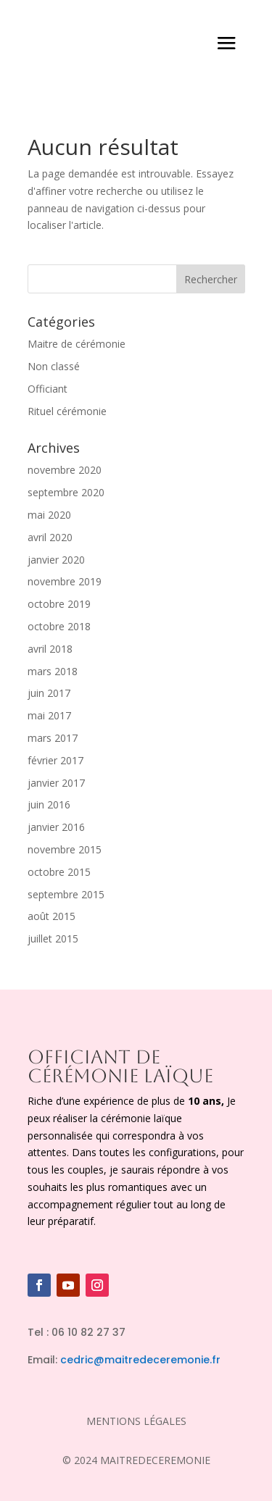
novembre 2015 (65, 849)
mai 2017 (49, 715)
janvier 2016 (56, 827)
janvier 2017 (56, 783)
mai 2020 (49, 515)
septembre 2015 (66, 894)
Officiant (47, 389)
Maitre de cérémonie (76, 344)
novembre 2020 (65, 470)
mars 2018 (53, 671)
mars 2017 (53, 738)
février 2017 (55, 760)
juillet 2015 (53, 938)
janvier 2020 (56, 559)
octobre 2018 (59, 626)
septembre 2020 (66, 492)
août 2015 (51, 916)
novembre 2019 (65, 581)
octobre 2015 (59, 872)
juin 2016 (49, 804)
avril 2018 (50, 649)
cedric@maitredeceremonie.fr (140, 1359)
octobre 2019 (59, 604)
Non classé (54, 366)
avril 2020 (50, 537)
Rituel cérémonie (67, 411)
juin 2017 (49, 693)
